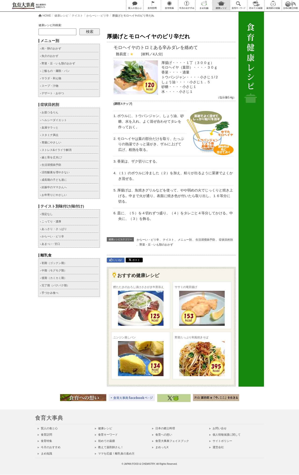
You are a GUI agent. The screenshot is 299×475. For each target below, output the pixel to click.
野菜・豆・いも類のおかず (156, 244)
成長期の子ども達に (53, 179)
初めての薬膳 (105, 441)
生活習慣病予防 (205, 239)
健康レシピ (103, 428)
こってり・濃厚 (50, 221)
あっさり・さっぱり (53, 229)
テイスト (168, 239)
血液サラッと (49, 127)
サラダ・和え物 (50, 78)
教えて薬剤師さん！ (109, 447)
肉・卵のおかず (50, 48)
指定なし (46, 214)
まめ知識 (45, 453)
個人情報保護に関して (225, 434)
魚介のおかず (49, 56)
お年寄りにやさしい (53, 195)
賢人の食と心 (48, 428)
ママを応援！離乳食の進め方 (115, 453)
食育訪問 (45, 434)
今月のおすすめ (49, 447)
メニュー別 (185, 239)
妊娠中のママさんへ (53, 187)
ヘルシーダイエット (53, 120)
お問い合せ (218, 428)
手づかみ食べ (49, 293)
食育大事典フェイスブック (170, 441)
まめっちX (160, 447)
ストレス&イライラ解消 (55, 150)
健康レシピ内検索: (50, 25)
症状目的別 (226, 239)
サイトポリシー (220, 441)
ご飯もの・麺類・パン (55, 71)
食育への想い (162, 434)
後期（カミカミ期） (53, 278)
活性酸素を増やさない (55, 172)
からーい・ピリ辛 (148, 239)
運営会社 (216, 447)
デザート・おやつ (52, 93)
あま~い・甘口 (50, 244)
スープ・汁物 (49, 85)
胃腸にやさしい (50, 142)
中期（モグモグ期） (53, 270)
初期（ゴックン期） (53, 263)
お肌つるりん (49, 112)
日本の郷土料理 (163, 428)
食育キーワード (106, 434)
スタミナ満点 (49, 135)
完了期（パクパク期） (55, 285)
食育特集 (45, 441)
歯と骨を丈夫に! (51, 157)
